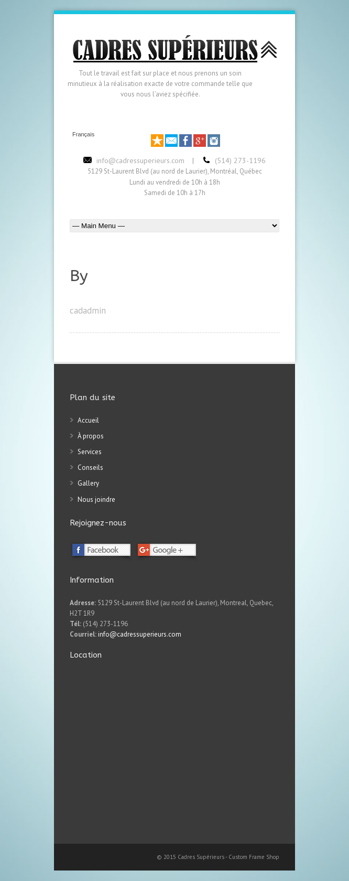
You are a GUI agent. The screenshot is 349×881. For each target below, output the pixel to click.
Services (90, 451)
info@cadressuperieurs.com (139, 634)
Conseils (90, 467)
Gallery (88, 483)
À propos (91, 436)
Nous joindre (96, 499)
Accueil (88, 420)
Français (83, 134)
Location (86, 655)
